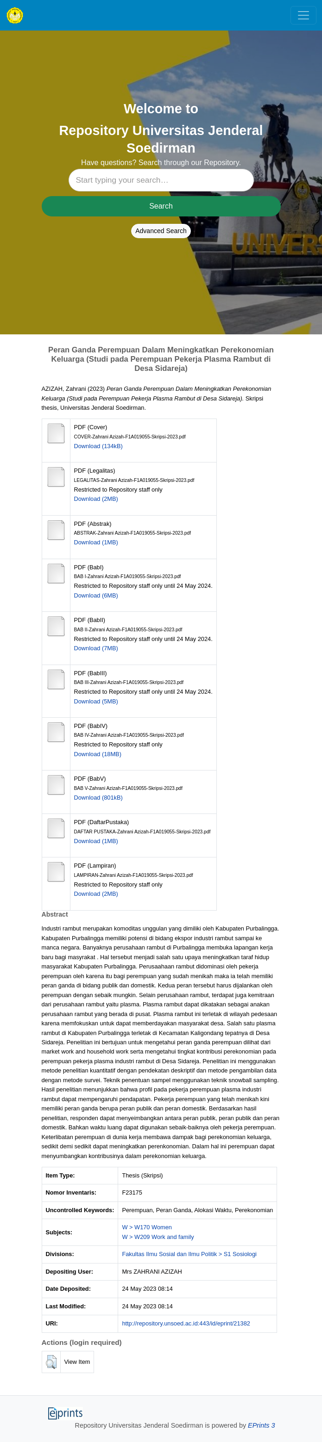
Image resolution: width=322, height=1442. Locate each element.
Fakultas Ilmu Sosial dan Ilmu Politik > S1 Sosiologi (189, 1254)
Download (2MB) (96, 498)
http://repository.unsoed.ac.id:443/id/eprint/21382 (186, 1323)
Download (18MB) (97, 754)
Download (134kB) (98, 446)
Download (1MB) (96, 542)
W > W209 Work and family (158, 1236)
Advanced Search (161, 230)
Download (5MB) (96, 701)
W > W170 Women (147, 1227)
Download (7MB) (96, 648)
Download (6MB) (96, 595)
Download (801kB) (98, 797)
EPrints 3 (261, 1425)
